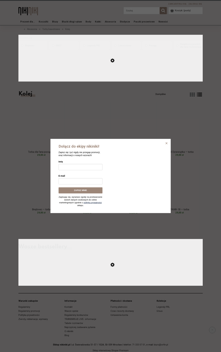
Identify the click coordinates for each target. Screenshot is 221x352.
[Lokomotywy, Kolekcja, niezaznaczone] (126, 45)
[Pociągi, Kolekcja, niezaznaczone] (157, 45)
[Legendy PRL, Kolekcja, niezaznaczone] (95, 45)
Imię (61, 161)
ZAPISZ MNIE (80, 190)
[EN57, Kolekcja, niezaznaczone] (64, 45)
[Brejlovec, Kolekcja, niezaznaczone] (33, 45)
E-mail (62, 176)
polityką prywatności (93, 202)
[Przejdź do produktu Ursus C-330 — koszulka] (110, 282)
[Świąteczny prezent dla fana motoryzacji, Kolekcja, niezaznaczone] (188, 45)
